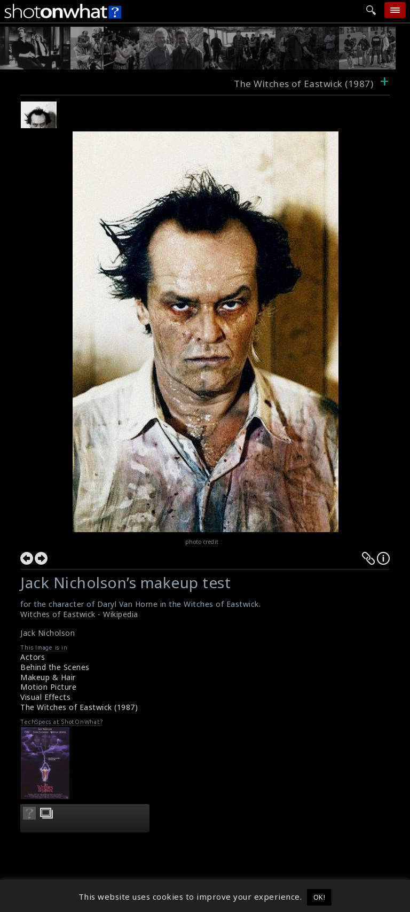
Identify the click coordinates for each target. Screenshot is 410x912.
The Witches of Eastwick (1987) (79, 707)
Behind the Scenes (55, 667)
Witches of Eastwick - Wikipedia (79, 614)
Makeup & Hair (48, 677)
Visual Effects (45, 697)
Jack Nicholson (47, 633)
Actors (32, 657)
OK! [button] (319, 897)
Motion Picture (48, 687)
